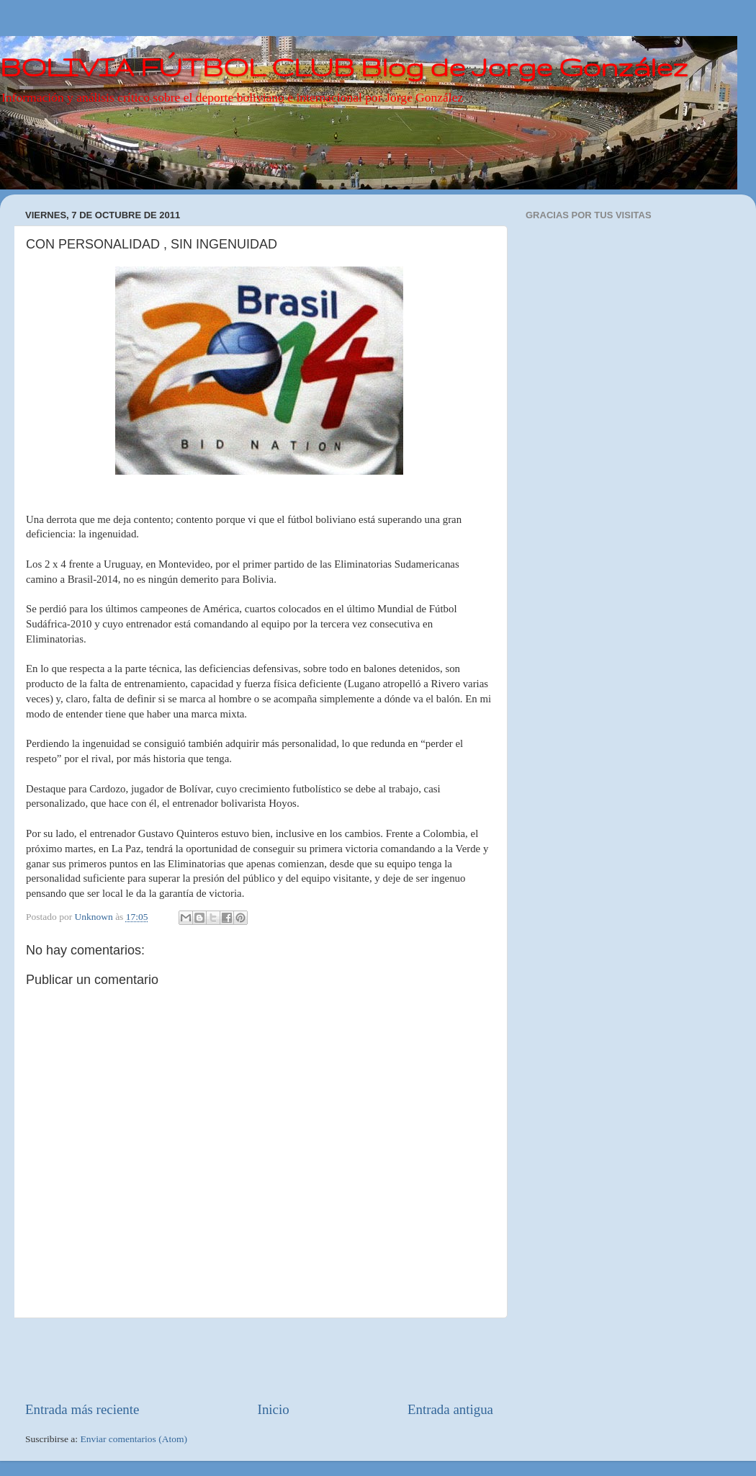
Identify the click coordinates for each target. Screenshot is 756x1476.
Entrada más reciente (82, 1409)
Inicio (273, 1409)
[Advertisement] (259, 1359)
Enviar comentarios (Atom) (134, 1438)
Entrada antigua (450, 1409)
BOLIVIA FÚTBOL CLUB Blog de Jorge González (344, 66)
